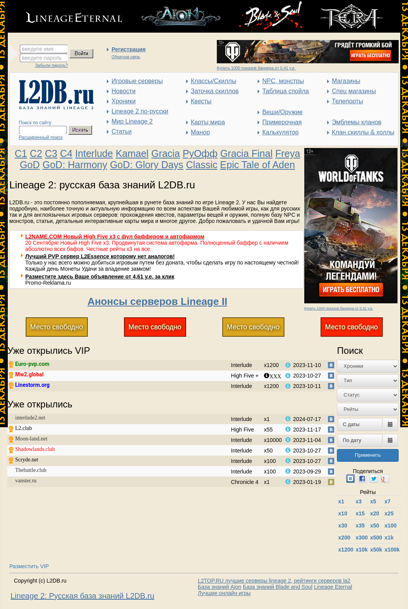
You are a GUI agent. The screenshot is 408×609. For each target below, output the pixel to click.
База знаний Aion (219, 587)
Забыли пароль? (51, 65)
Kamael (132, 153)
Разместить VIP (29, 566)
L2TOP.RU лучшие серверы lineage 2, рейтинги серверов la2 (274, 581)
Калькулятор (280, 132)
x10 (342, 513)
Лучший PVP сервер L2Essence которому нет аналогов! (100, 256)
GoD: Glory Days (146, 164)
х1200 (345, 549)
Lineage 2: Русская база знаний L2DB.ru (82, 596)
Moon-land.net (31, 439)
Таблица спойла (285, 91)
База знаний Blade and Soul (277, 587)
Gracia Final (246, 153)
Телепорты (347, 101)
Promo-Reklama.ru (48, 283)
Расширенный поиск (41, 137)
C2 (36, 153)
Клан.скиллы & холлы (363, 132)
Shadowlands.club (35, 449)
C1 (21, 153)
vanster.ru (26, 481)
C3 (51, 153)
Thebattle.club (30, 470)
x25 (389, 513)
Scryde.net (26, 460)
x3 (359, 501)
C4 (66, 153)
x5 (373, 501)
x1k (389, 537)
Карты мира (208, 122)
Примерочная (282, 122)
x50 (374, 525)
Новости (124, 91)
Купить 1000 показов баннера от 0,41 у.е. (256, 68)
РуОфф (200, 153)
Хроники (124, 101)
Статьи (122, 131)
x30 (342, 525)
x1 (341, 501)
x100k (392, 549)
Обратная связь (126, 57)
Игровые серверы (137, 81)
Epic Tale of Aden (257, 164)
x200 (344, 537)
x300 (362, 537)
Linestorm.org (32, 385)
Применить (368, 455)
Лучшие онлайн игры (224, 593)
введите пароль (42, 58)
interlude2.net (30, 418)
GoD (30, 164)
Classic (202, 164)
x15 (360, 513)
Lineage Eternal (333, 587)
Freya (287, 153)
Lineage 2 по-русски (140, 111)
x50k (376, 549)
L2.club (23, 428)
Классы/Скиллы (213, 81)
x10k (362, 549)
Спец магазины (354, 91)
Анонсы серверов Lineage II (157, 301)
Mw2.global (29, 374)
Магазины (346, 81)
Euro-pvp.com (32, 364)
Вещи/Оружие (282, 112)
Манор (200, 132)
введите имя (38, 49)
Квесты (201, 101)
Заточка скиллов (215, 91)
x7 (388, 501)
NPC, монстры (283, 81)
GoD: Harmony (74, 164)
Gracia (165, 153)
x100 (391, 525)
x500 (376, 537)
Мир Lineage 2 (132, 121)
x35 (360, 525)
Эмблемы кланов (356, 122)
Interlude (94, 153)
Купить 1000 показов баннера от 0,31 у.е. (338, 308)
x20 (374, 513)
